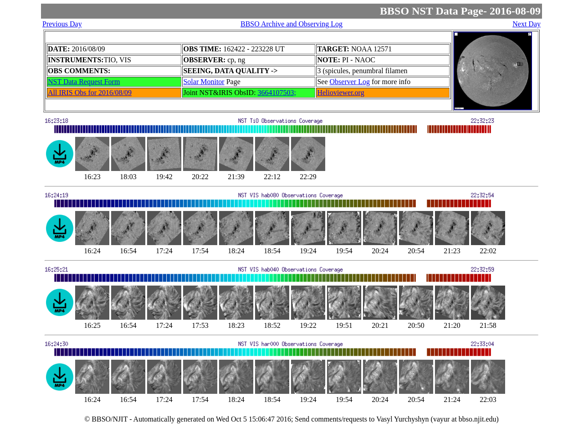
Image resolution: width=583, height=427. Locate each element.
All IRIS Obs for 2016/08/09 (90, 92)
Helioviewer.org (340, 92)
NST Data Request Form (84, 81)
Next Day (526, 24)
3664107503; (277, 92)
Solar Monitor (203, 81)
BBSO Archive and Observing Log (291, 24)
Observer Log (350, 81)
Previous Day (62, 24)
